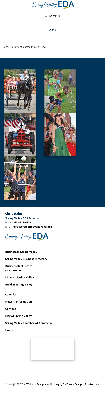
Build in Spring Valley (18, 284)
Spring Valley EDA (52, 4)
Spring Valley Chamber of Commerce (29, 323)
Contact (10, 309)
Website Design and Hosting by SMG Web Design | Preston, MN (62, 384)
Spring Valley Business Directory (26, 259)
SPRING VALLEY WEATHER (52, 349)
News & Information (18, 301)
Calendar (11, 294)
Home (9, 330)
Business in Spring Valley (21, 252)
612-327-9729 (22, 222)
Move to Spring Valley (19, 277)
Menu (54, 15)
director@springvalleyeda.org (32, 226)
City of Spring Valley (18, 316)
